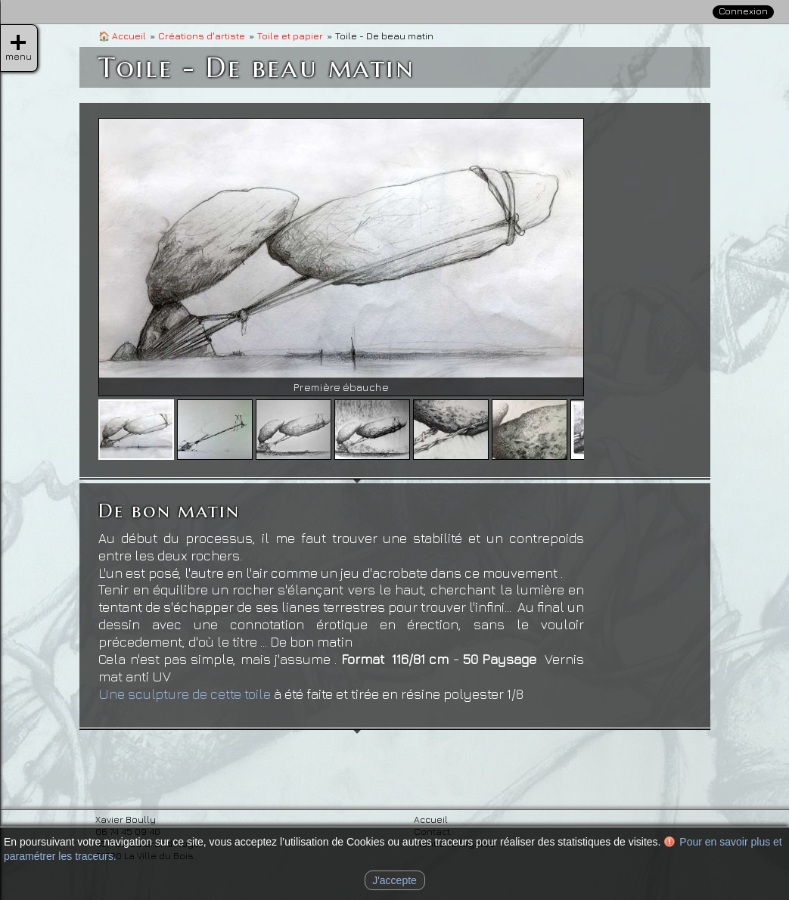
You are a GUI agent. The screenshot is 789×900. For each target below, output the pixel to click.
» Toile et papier (700, 214)
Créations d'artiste (201, 36)
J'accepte (394, 880)
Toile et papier (290, 36)
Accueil (122, 36)
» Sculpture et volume (717, 237)
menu (18, 42)
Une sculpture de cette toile (184, 694)
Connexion (743, 11)
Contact (729, 99)
